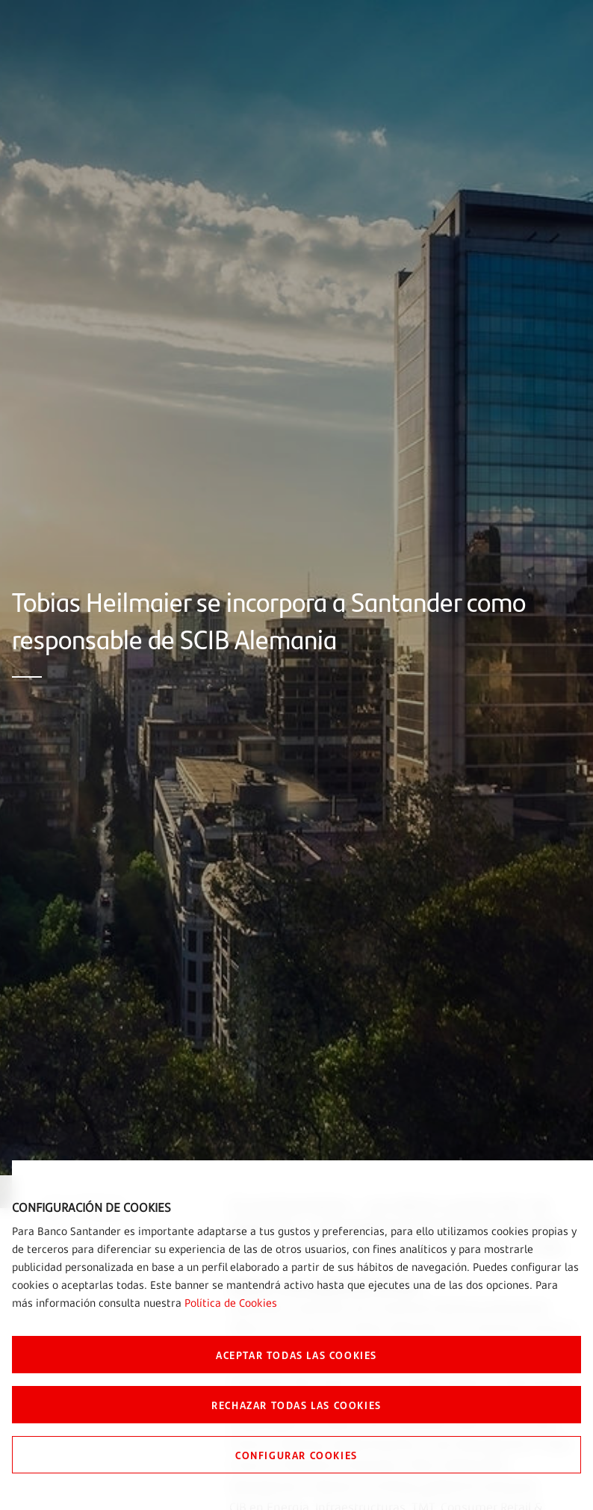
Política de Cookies (230, 1303)
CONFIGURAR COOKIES (296, 1454)
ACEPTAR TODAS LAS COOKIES (296, 1354)
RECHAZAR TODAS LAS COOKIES (296, 1404)
